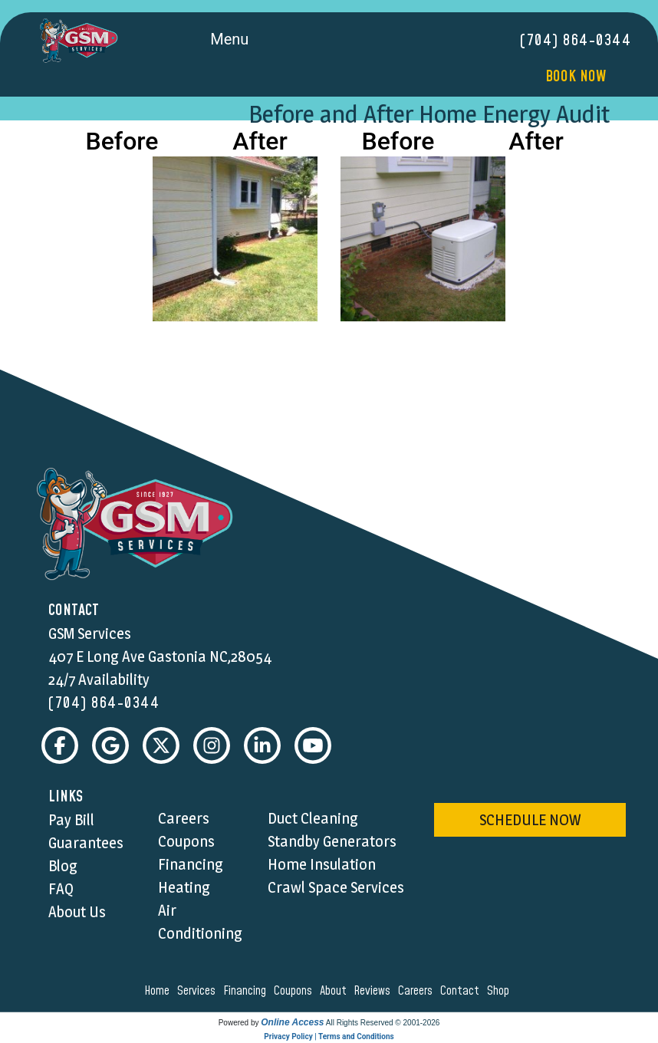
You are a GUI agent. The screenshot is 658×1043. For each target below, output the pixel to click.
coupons (295, 990)
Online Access (292, 1022)
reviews (374, 990)
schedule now (530, 820)
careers (417, 990)
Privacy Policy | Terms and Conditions (328, 1036)
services (198, 990)
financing (247, 990)
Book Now (575, 76)
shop (500, 990)
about (335, 990)
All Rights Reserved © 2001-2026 (383, 1022)
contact (462, 990)
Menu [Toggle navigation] (246, 40)
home (159, 990)
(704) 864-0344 (575, 40)
